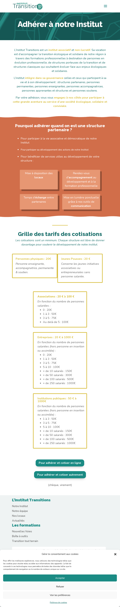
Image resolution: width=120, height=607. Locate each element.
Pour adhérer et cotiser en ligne (60, 463)
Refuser (60, 586)
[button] (115, 554)
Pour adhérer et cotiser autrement (60, 475)
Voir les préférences (60, 595)
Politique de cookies (58, 602)
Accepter (60, 578)
